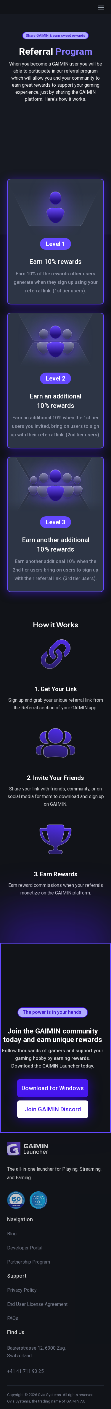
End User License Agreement (37, 1304)
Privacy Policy (22, 1290)
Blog (12, 1234)
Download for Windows (53, 1088)
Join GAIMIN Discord (53, 1109)
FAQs (12, 1318)
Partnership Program (28, 1262)
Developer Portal (24, 1248)
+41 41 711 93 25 (25, 1371)
